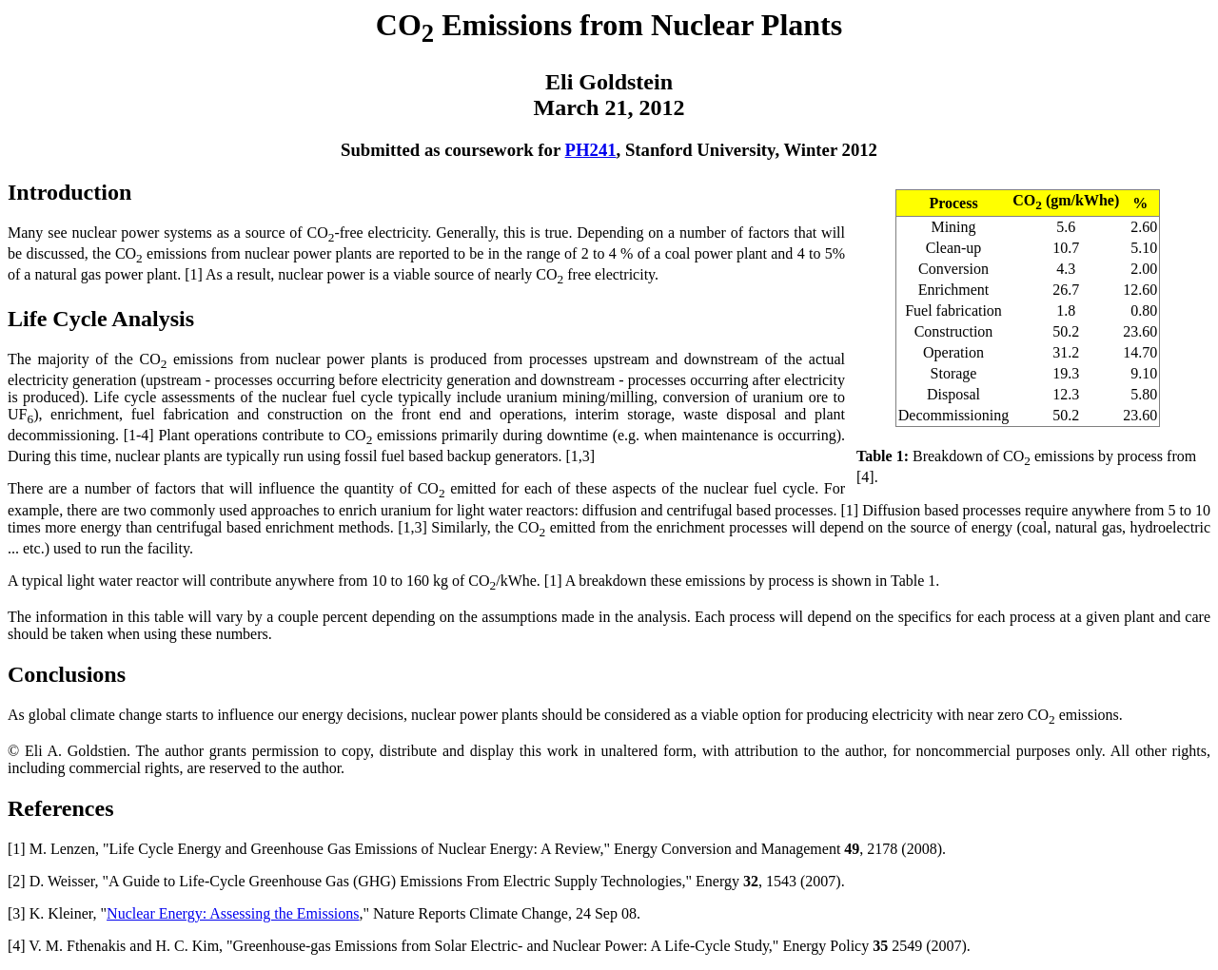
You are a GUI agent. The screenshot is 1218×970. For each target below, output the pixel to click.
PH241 (591, 150)
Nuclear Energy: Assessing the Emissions (233, 913)
